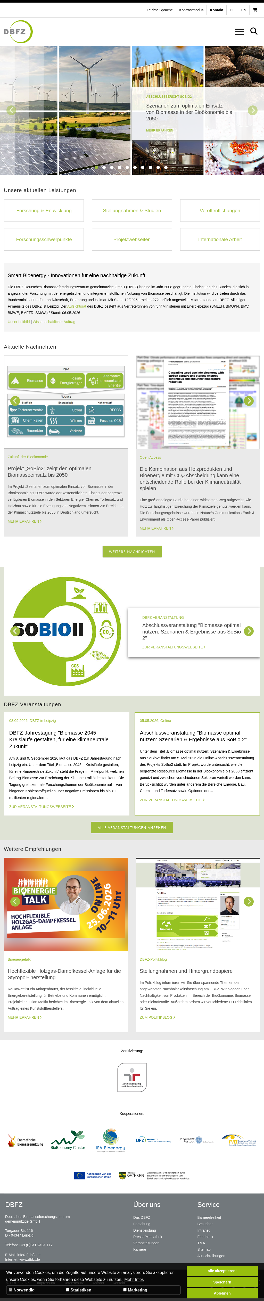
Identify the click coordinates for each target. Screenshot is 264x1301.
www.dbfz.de (29, 1263)
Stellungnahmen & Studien (132, 210)
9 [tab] (158, 168)
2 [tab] (104, 168)
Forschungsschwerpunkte (44, 240)
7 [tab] (143, 168)
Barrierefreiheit (209, 1220)
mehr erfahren (159, 130)
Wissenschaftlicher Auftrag (54, 323)
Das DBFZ (141, 1220)
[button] (192, 10)
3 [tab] (112, 168)
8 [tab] (151, 168)
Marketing (135, 1290)
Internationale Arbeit (220, 240)
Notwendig (22, 1290)
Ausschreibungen (211, 1258)
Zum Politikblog (156, 1020)
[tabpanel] (132, 110)
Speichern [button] (222, 1282)
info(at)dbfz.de (28, 1258)
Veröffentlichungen (220, 210)
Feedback (205, 1239)
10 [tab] (166, 168)
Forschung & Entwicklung (43, 210)
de (232, 10)
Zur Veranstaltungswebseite (172, 648)
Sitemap (204, 1251)
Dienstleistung (144, 1233)
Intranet (203, 1233)
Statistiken (78, 1290)
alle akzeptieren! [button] (222, 1271)
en (243, 10)
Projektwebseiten (132, 240)
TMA (201, 1245)
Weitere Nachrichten (132, 552)
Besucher (205, 1227)
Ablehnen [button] (222, 1293)
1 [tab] (97, 168)
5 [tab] (128, 168)
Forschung (141, 1227)
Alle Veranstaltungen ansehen (132, 829)
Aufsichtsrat (77, 308)
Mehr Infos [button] (134, 1279)
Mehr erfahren (23, 523)
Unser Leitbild (19, 323)
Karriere (139, 1251)
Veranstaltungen (146, 1245)
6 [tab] (135, 168)
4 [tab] (120, 168)
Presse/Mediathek (147, 1239)
